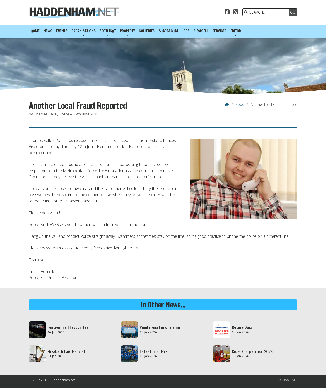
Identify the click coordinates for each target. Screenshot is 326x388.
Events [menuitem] (61, 31)
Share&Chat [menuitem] (168, 31)
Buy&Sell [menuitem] (200, 31)
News (239, 104)
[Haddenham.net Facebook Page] (227, 12)
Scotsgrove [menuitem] (286, 380)
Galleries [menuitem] (147, 31)
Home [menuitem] (35, 31)
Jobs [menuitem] (185, 31)
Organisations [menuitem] (83, 31)
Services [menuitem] (219, 31)
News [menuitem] (47, 31)
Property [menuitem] (127, 31)
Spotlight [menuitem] (107, 31)
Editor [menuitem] (235, 31)
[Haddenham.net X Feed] (235, 12)
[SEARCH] (267, 12)
